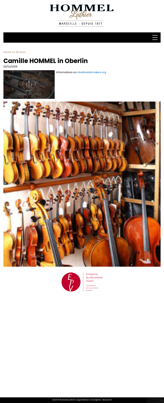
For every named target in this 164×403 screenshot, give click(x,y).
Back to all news (15, 52)
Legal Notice (82, 399)
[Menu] (155, 37)
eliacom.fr (107, 399)
